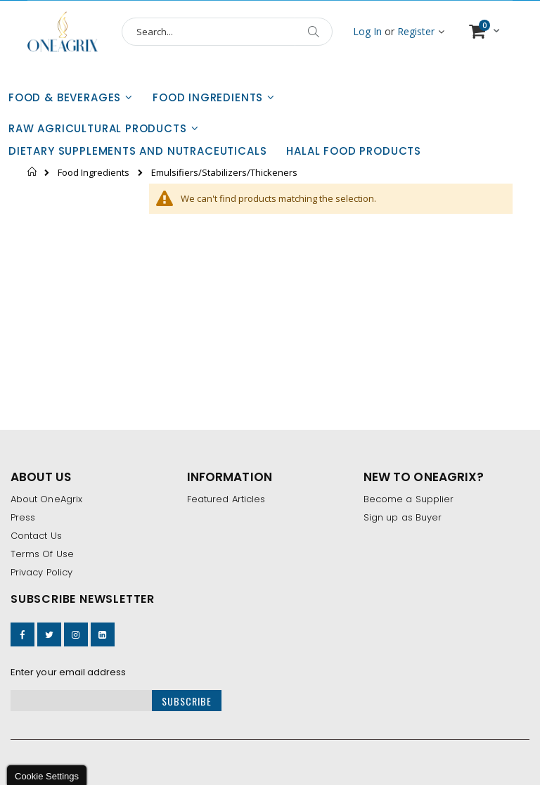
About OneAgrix (46, 499)
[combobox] (227, 32)
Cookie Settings (47, 776)
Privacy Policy (41, 572)
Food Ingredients (93, 172)
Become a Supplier (409, 499)
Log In (367, 31)
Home (32, 171)
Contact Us (36, 535)
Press (23, 517)
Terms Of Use (42, 554)
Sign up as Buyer (403, 517)
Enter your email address (69, 672)
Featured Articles (226, 499)
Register (416, 31)
